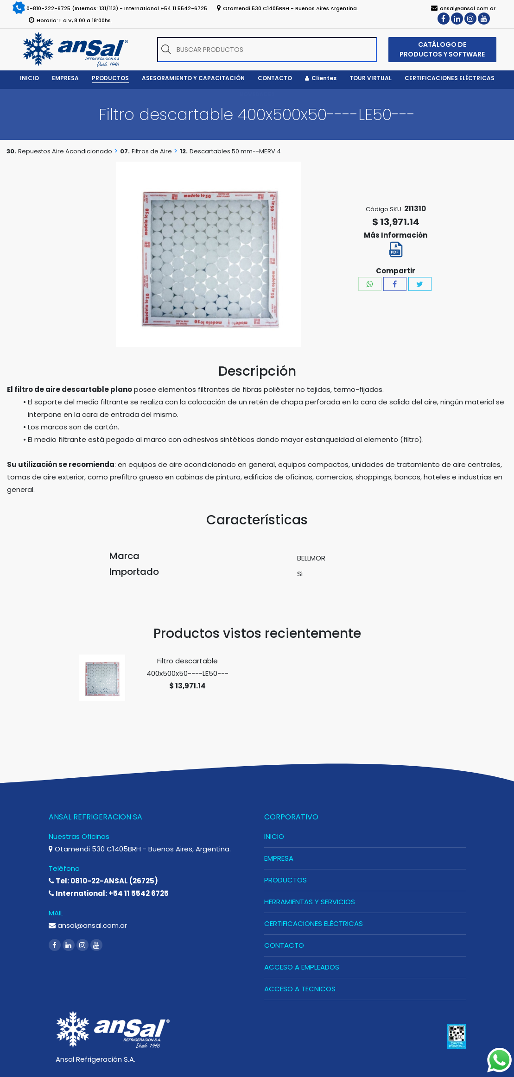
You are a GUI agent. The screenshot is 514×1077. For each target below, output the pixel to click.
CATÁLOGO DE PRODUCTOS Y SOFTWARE (442, 49)
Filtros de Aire (152, 151)
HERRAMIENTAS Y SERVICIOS (309, 902)
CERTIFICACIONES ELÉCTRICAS (313, 923)
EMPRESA (278, 858)
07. (125, 151)
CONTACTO (284, 945)
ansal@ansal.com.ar (88, 925)
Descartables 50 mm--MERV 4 (235, 151)
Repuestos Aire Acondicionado (65, 151)
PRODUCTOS (285, 880)
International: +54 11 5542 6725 (109, 893)
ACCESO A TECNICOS (300, 989)
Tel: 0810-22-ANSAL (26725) (103, 881)
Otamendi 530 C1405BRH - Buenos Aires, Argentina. (140, 849)
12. (184, 151)
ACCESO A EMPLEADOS (301, 967)
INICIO (274, 836)
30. (11, 151)
